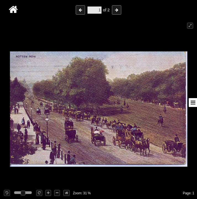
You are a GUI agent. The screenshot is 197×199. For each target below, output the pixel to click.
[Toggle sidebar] (193, 102)
